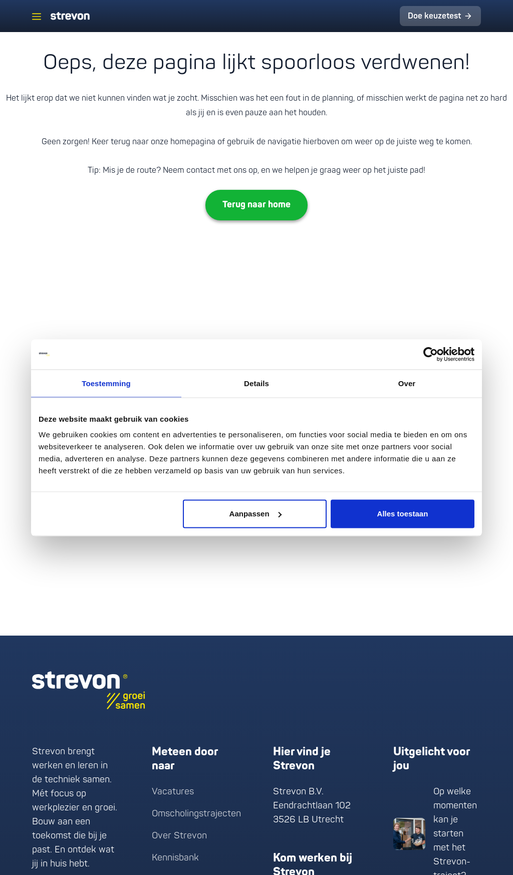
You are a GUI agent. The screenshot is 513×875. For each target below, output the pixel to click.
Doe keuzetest (434, 16)
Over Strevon (179, 835)
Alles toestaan (402, 513)
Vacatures (173, 791)
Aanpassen (255, 513)
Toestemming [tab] (106, 383)
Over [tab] (407, 383)
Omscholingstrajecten (196, 813)
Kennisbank (175, 857)
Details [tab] (256, 383)
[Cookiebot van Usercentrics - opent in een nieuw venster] (430, 354)
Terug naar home (256, 204)
